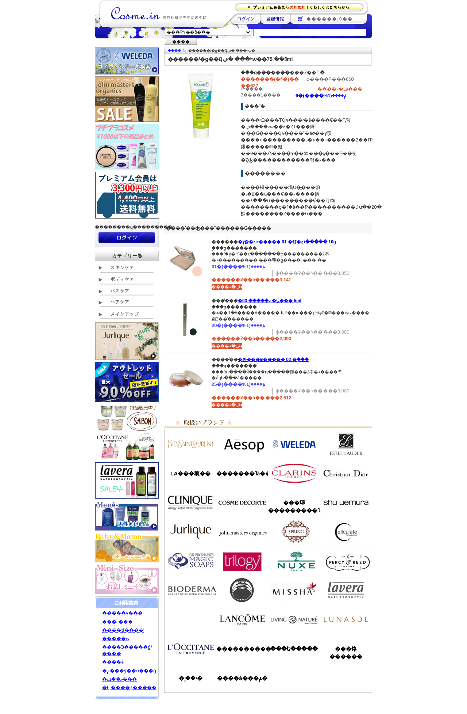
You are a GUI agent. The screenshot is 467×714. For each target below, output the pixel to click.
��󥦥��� (190, 619)
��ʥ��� (346, 619)
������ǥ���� (242, 502)
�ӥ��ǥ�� (190, 590)
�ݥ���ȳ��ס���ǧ (129, 670)
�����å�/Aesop (242, 444)
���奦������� (346, 502)
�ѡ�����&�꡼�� (346, 561)
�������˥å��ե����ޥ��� (242, 473)
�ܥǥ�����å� (242, 590)
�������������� (190, 444)
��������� (346, 590)
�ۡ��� (174, 51)
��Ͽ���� (275, 19)
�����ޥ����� (242, 531)
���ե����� (294, 649)
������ (294, 473)
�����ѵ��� (122, 613)
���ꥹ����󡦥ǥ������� (346, 473)
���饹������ (345, 653)
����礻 (114, 662)
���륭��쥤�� (346, 531)
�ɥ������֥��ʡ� (190, 561)
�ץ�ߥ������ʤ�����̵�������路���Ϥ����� (301, 7)
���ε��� (117, 621)
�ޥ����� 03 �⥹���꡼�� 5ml (269, 300)
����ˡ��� (190, 502)
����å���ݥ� (242, 678)
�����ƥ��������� (346, 444)
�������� (245, 19)
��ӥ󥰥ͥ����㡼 (294, 619)
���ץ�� (294, 531)
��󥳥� (242, 619)
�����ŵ (115, 638)
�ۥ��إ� (190, 678)
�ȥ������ (242, 561)
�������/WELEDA (294, 444)
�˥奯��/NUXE (294, 561)
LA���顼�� (190, 473)
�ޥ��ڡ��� (119, 679)
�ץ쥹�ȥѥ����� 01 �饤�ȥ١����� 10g (287, 241)
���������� (190, 648)
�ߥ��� (294, 590)
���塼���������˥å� (294, 506)
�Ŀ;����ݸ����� (129, 687)
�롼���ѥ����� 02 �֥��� (273, 359)
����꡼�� (190, 531)
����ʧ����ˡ (123, 630)
